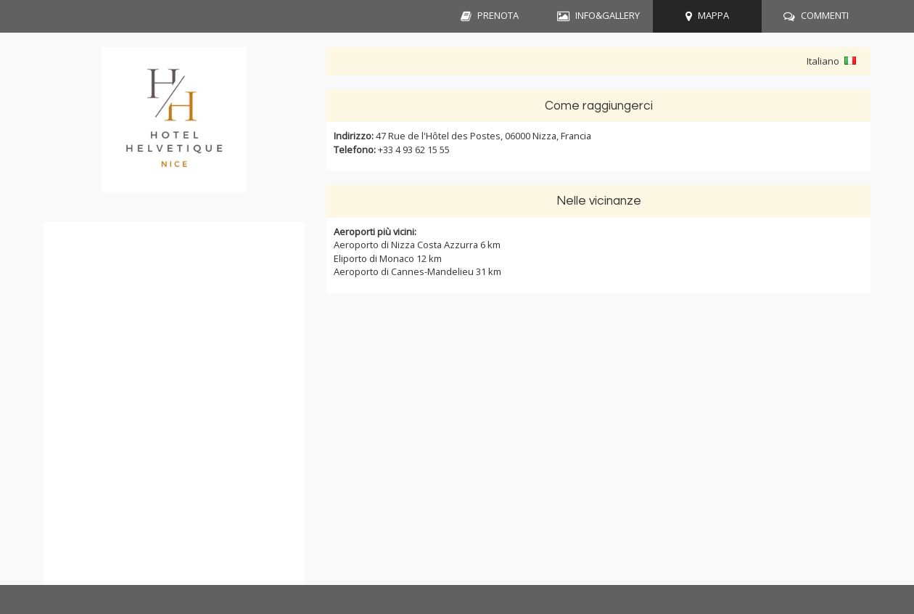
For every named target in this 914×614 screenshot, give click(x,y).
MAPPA (713, 15)
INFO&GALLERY (607, 15)
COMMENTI (825, 15)
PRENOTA (498, 15)
